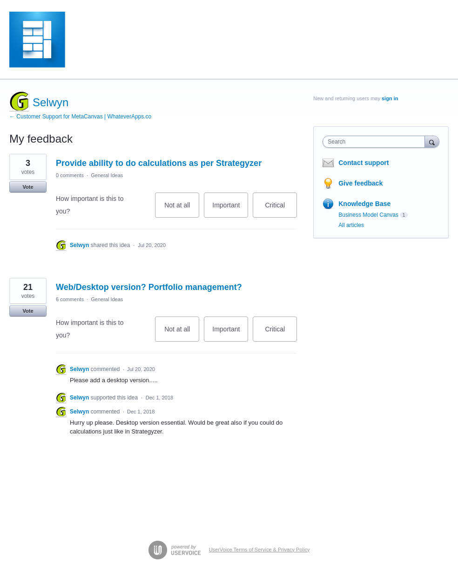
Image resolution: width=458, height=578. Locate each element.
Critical (281, 209)
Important (230, 209)
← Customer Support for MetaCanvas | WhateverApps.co (80, 116)
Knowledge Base (364, 203)
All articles (351, 225)
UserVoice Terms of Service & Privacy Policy (259, 549)
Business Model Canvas (368, 215)
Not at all (181, 209)
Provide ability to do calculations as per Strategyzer (159, 163)
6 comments (70, 299)
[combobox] (375, 141)
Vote (27, 187)
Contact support (363, 162)
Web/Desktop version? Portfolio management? (149, 287)
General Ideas (107, 175)
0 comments (70, 175)
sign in (390, 98)
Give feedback (360, 183)
